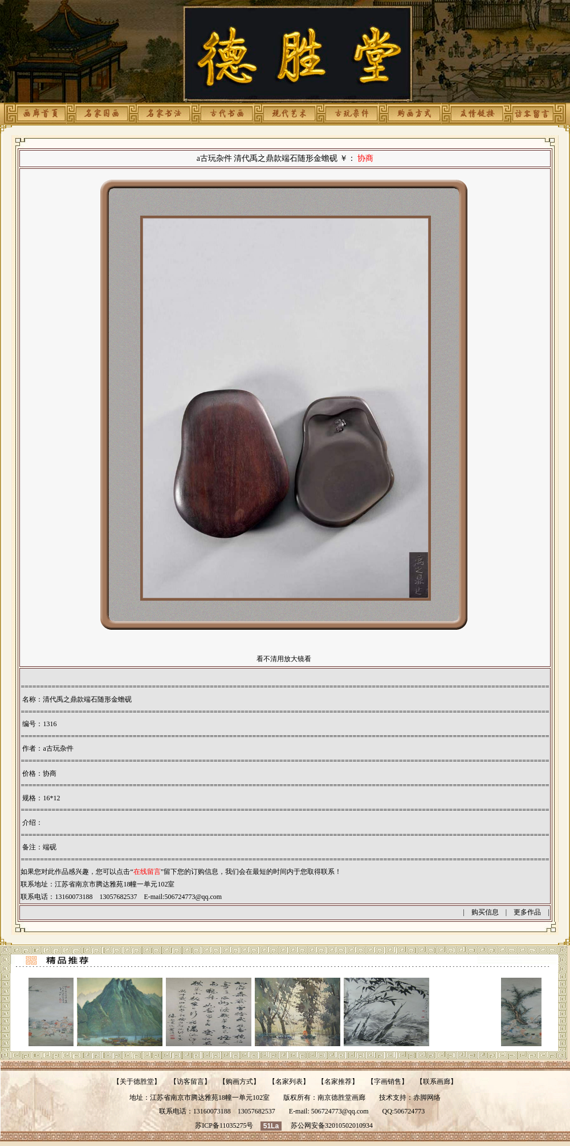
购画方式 (239, 1082)
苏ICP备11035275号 (224, 1125)
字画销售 (387, 1082)
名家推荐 (338, 1082)
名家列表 (289, 1082)
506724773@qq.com (193, 897)
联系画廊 (436, 1082)
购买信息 (485, 912)
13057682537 (256, 1111)
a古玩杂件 (58, 748)
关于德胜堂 (137, 1082)
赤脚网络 (427, 1098)
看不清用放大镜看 (283, 659)
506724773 (409, 1111)
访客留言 (190, 1082)
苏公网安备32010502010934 (332, 1125)
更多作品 (527, 912)
